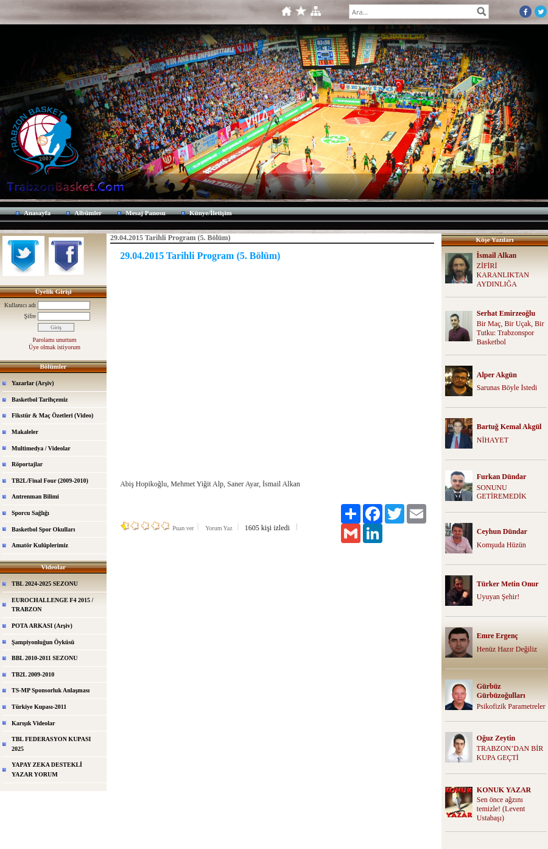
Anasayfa (37, 212)
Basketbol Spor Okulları (43, 529)
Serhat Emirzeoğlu (506, 313)
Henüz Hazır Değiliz (507, 649)
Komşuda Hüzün (501, 545)
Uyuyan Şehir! (498, 596)
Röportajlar (27, 464)
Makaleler (25, 431)
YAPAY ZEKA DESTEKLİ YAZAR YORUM (47, 769)
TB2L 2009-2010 (33, 674)
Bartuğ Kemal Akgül (509, 426)
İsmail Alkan (497, 255)
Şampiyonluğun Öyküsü (43, 642)
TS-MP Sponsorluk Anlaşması (51, 690)
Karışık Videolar (33, 723)
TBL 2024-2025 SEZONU (45, 583)
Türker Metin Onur (508, 584)
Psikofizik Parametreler (511, 706)
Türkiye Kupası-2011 (39, 706)
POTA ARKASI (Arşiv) (42, 625)
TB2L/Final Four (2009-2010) (50, 480)
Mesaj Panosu (145, 212)
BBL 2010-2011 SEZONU (44, 658)
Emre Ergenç (497, 635)
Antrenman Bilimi (35, 496)
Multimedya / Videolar (41, 448)
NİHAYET (492, 440)
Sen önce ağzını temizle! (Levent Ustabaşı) (501, 808)
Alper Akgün (497, 375)
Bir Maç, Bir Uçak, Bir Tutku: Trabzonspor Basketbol (510, 332)
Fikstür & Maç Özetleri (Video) (52, 415)
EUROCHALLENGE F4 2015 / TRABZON (52, 605)
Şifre (30, 316)
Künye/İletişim (210, 212)
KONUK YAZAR (504, 790)
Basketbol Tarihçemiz (40, 399)
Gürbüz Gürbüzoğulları (501, 691)
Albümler (88, 212)
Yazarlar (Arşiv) (33, 383)
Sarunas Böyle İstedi (507, 387)
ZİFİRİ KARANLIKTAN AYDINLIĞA (503, 274)
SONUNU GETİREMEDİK (502, 492)
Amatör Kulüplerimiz (40, 545)
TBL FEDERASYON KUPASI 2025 (51, 744)
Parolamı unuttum (55, 339)
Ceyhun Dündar (502, 531)
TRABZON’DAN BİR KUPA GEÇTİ (510, 753)
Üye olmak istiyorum (54, 347)
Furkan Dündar (502, 476)
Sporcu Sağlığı (30, 513)
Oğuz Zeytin (496, 738)
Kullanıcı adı (20, 305)
